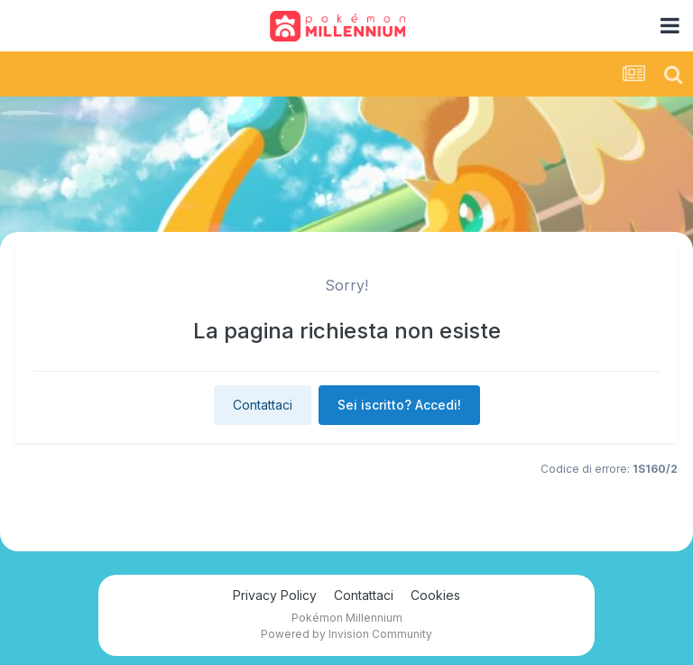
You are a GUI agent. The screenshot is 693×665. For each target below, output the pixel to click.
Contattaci (262, 404)
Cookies (435, 595)
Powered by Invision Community (346, 634)
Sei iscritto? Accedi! (399, 404)
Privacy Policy (275, 595)
